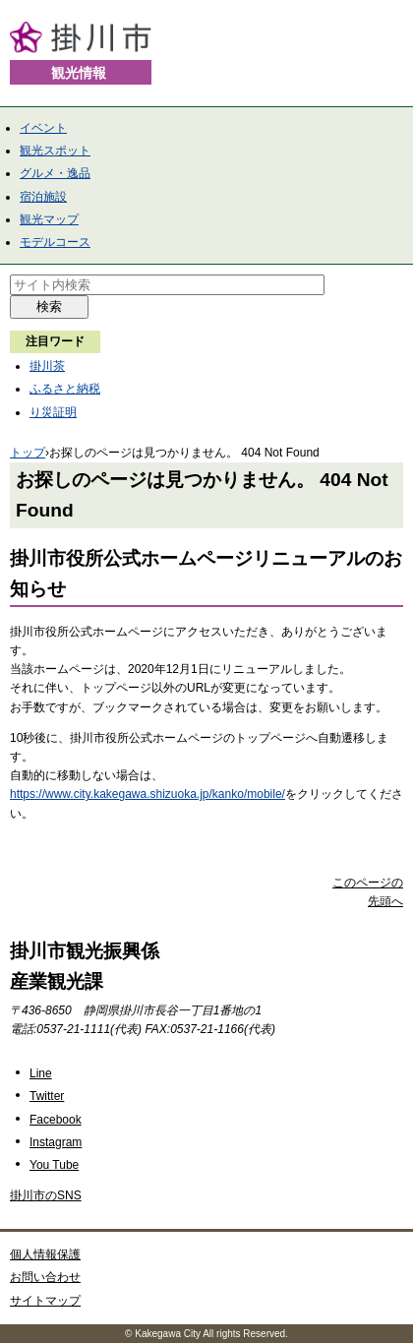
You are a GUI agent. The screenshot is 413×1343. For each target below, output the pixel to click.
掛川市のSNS (46, 1195)
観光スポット (55, 150)
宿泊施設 (43, 197)
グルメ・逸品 (55, 173)
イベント (43, 128)
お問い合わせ (45, 1277)
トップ (27, 452)
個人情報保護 (45, 1254)
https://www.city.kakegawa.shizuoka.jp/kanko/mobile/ (147, 794)
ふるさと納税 (65, 389)
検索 (49, 306)
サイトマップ (45, 1301)
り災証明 (53, 412)
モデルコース (55, 242)
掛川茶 (47, 366)
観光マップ (49, 219)
